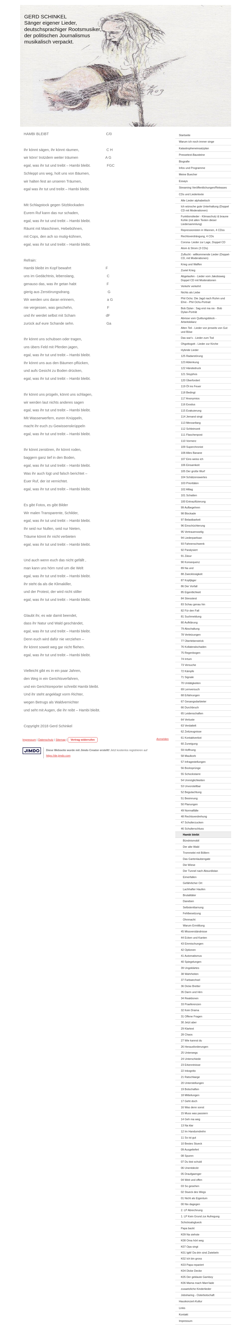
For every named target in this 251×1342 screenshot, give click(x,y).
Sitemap (61, 739)
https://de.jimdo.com (58, 755)
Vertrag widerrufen (83, 739)
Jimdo (32, 750)
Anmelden (162, 738)
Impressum (29, 739)
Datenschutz (45, 739)
